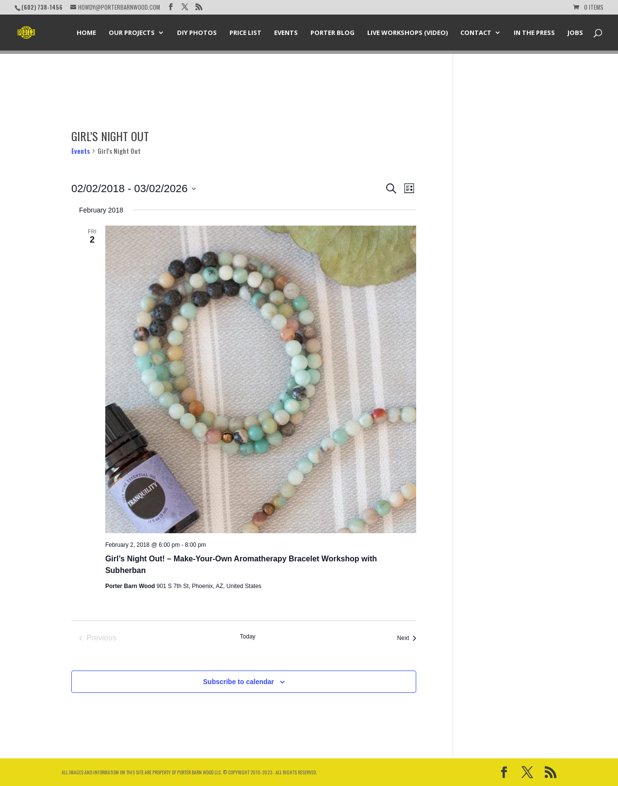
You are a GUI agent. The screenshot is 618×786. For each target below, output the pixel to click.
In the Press (534, 33)
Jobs (575, 33)
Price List (245, 33)
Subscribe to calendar (238, 682)
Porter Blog (332, 33)
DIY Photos (197, 33)
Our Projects (132, 33)
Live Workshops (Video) (407, 33)
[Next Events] (407, 638)
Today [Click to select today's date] (248, 636)
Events (286, 33)
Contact (475, 33)
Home (86, 33)
